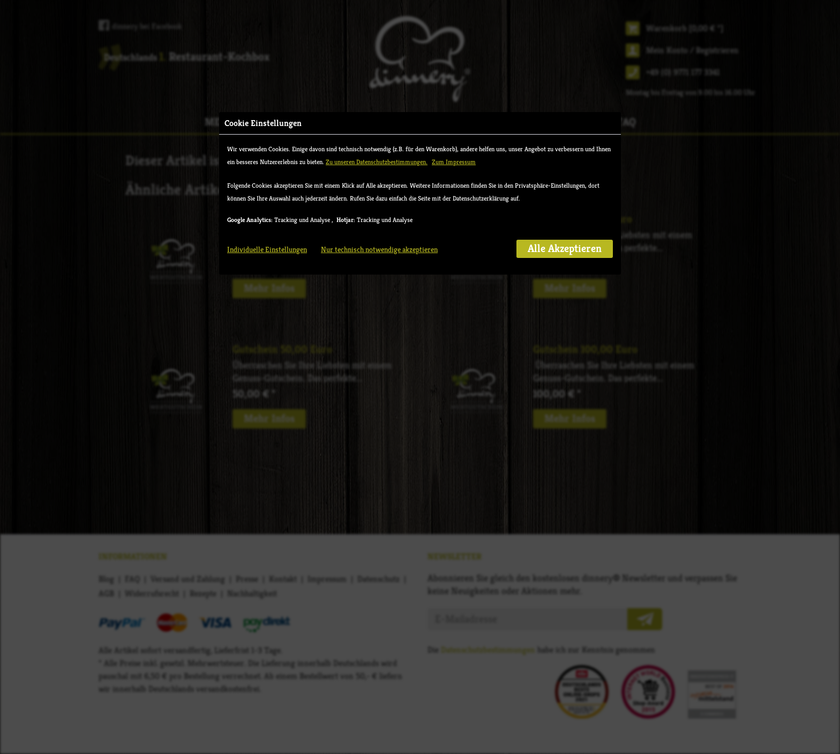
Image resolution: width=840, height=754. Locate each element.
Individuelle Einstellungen (267, 249)
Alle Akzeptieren (565, 248)
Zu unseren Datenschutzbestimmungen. (377, 162)
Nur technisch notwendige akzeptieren (379, 249)
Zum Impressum (454, 162)
